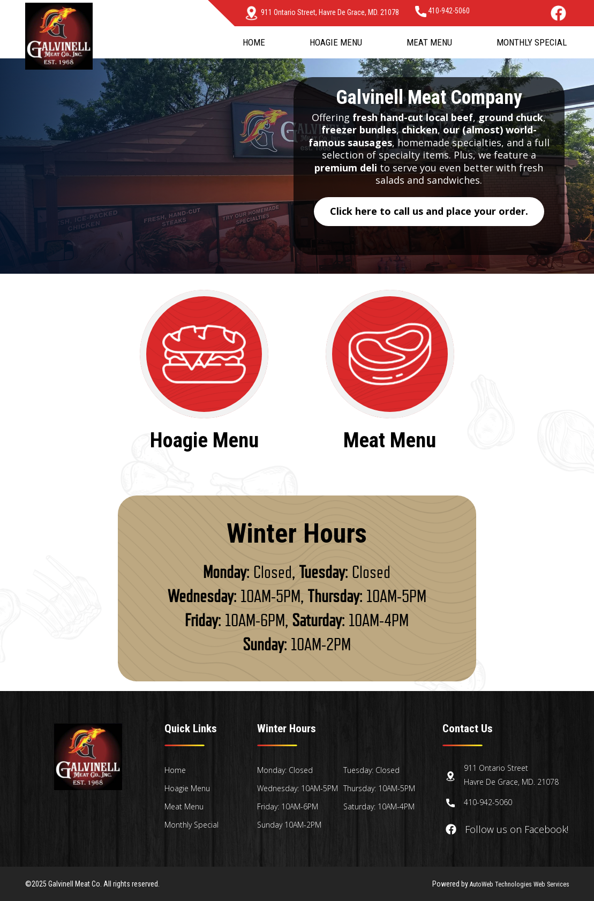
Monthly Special (532, 42)
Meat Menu (429, 42)
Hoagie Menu (336, 42)
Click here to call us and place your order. (429, 211)
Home (254, 42)
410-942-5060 (442, 10)
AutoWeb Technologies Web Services (512, 884)
